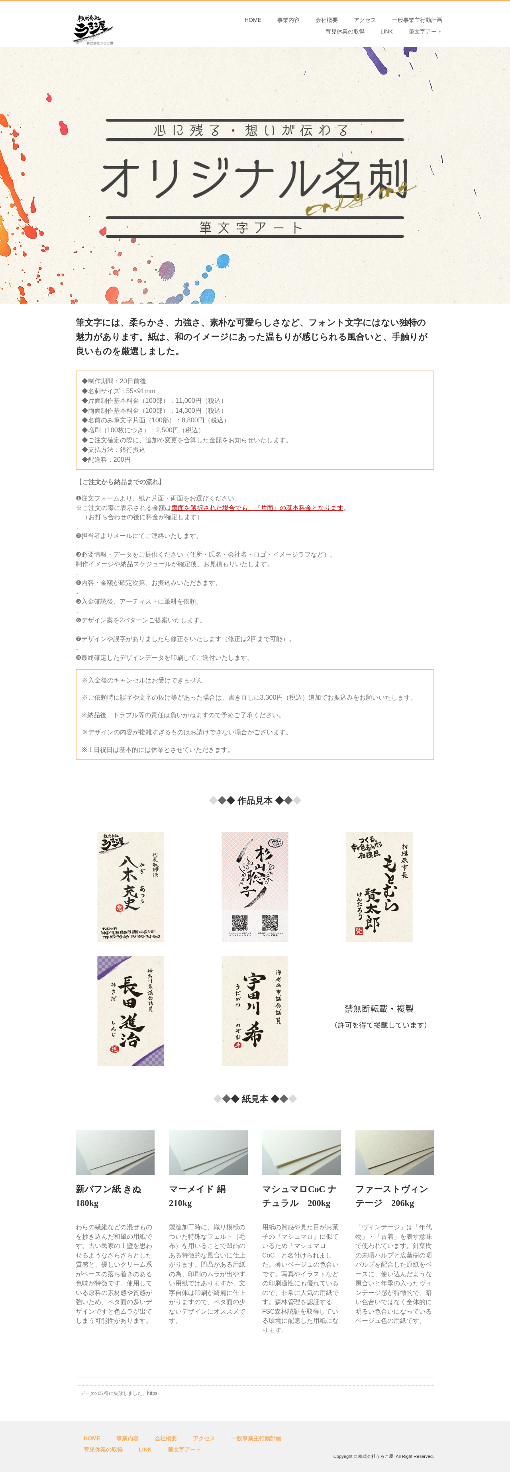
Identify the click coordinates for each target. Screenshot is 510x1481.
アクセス (365, 24)
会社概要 (327, 24)
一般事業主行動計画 (417, 24)
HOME (253, 24)
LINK (387, 42)
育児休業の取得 (345, 42)
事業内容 (288, 24)
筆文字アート (425, 42)
